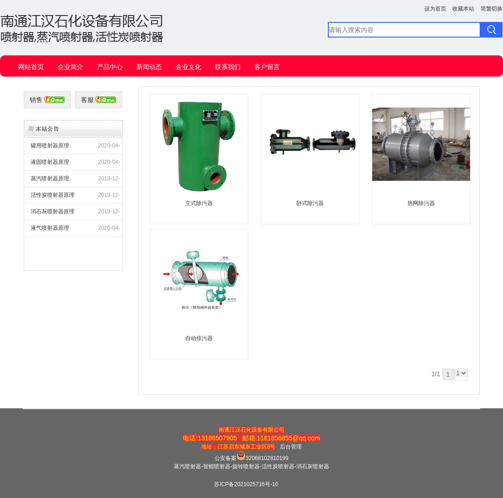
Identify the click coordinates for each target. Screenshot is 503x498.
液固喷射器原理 (50, 162)
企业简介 (70, 66)
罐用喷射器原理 (50, 145)
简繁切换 (492, 8)
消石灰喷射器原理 (53, 211)
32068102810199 (267, 458)
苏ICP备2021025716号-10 (246, 484)
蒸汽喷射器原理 (50, 178)
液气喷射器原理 (50, 228)
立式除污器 (199, 203)
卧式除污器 (310, 203)
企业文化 (188, 66)
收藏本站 (463, 8)
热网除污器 (421, 203)
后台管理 (291, 447)
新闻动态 (149, 66)
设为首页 (435, 8)
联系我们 (228, 66)
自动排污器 (199, 338)
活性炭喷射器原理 (53, 195)
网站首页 (31, 66)
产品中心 (110, 66)
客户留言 (267, 66)
